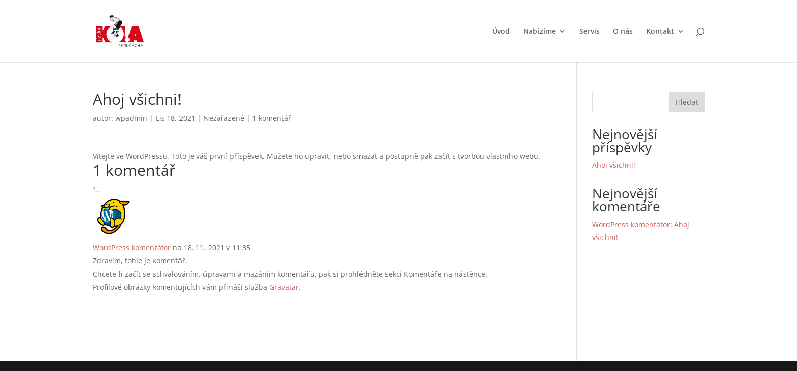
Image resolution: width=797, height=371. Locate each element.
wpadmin (131, 118)
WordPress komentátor (132, 247)
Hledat (687, 102)
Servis (589, 32)
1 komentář (271, 118)
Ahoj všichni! (613, 165)
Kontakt (660, 32)
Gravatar (284, 287)
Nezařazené (223, 118)
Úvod (501, 32)
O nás (623, 32)
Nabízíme (539, 32)
